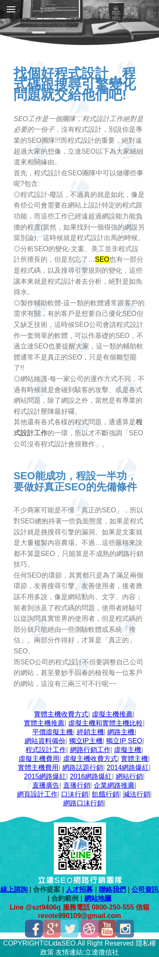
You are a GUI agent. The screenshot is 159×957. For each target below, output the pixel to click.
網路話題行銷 (82, 767)
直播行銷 (76, 785)
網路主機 (120, 732)
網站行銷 (129, 776)
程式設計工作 (45, 749)
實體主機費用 (38, 767)
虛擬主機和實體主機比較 (105, 723)
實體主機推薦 (44, 723)
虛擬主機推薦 (112, 714)
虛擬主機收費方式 (90, 758)
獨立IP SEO (124, 740)
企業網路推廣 (114, 785)
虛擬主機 (127, 749)
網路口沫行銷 (83, 803)
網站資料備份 (45, 740)
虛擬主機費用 (39, 758)
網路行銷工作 (90, 749)
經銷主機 (90, 732)
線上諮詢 (14, 889)
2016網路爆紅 (91, 776)
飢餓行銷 (105, 794)
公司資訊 (145, 889)
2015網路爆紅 (45, 776)
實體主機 (134, 758)
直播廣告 (45, 785)
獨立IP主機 (86, 740)
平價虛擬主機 (52, 732)
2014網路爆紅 (127, 767)
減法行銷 (136, 794)
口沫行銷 (74, 794)
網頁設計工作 (37, 794)
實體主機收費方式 (61, 714)
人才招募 (79, 889)
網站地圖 (98, 898)
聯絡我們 (112, 889)
